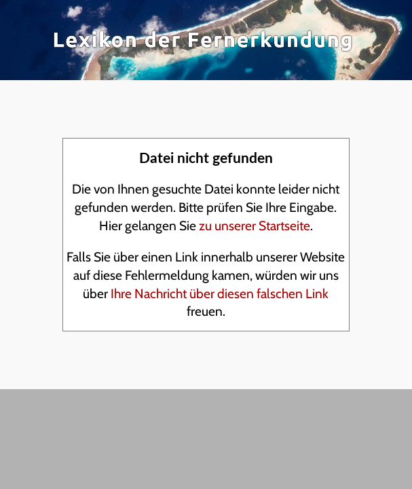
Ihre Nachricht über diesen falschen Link (220, 293)
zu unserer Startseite (254, 225)
